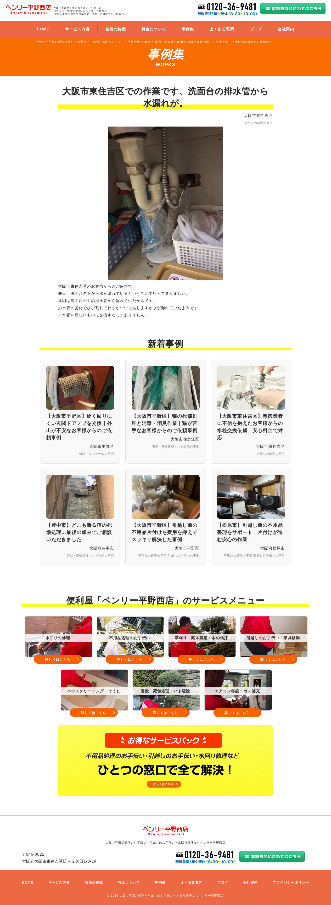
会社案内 (286, 29)
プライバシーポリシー (291, 882)
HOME (43, 29)
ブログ (256, 29)
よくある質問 (222, 29)
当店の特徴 (115, 29)
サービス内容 (77, 29)
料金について (153, 29)
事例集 (188, 29)
